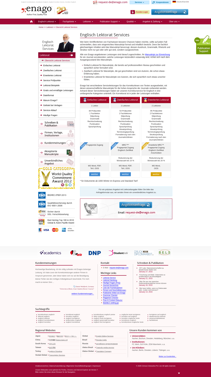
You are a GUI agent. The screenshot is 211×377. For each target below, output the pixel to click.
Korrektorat (121, 93)
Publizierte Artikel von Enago (114, 293)
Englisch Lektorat (47, 21)
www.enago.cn (62, 340)
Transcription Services (57, 355)
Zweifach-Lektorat (92, 71)
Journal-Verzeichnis (110, 285)
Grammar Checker (110, 295)
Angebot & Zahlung (152, 21)
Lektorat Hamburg (110, 280)
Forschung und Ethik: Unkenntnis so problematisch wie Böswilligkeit (152, 275)
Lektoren (88, 21)
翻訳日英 (60, 336)
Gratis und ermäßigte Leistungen (58, 90)
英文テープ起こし (71, 336)
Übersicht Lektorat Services (57, 60)
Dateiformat (48, 95)
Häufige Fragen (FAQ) (111, 283)
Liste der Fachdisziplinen (112, 288)
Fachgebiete (69, 21)
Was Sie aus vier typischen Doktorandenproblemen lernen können (152, 282)
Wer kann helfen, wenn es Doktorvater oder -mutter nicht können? (153, 289)
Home (31, 21)
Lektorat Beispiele (51, 85)
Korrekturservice (135, 91)
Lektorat (49, 27)
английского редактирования (107, 344)
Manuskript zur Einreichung (157, 54)
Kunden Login (142, 12)
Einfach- (91, 65)
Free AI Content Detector (112, 300)
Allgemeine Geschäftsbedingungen (78, 366)
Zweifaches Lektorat (52, 70)
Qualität (131, 21)
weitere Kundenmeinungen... (83, 294)
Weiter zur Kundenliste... (167, 356)
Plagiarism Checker (110, 298)
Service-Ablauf (50, 110)
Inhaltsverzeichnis (41, 366)
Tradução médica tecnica (105, 347)
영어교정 (52, 344)
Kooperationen (162, 2)
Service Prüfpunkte (52, 80)
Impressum (97, 366)
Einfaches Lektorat (51, 65)
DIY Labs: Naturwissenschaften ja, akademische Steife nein (151, 269)
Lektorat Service (109, 278)
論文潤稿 (52, 347)
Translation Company (103, 351)
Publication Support (110, 21)
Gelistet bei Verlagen (52, 105)
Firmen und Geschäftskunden (114, 290)
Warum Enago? (50, 100)
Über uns (174, 21)
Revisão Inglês (101, 340)
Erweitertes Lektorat (52, 75)
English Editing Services (104, 336)
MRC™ (125, 145)
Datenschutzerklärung (57, 366)
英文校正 (52, 336)
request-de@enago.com (119, 268)
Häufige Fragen (50, 115)
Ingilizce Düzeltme (55, 351)
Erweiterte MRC (155, 145)
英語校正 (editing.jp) (111, 303)
